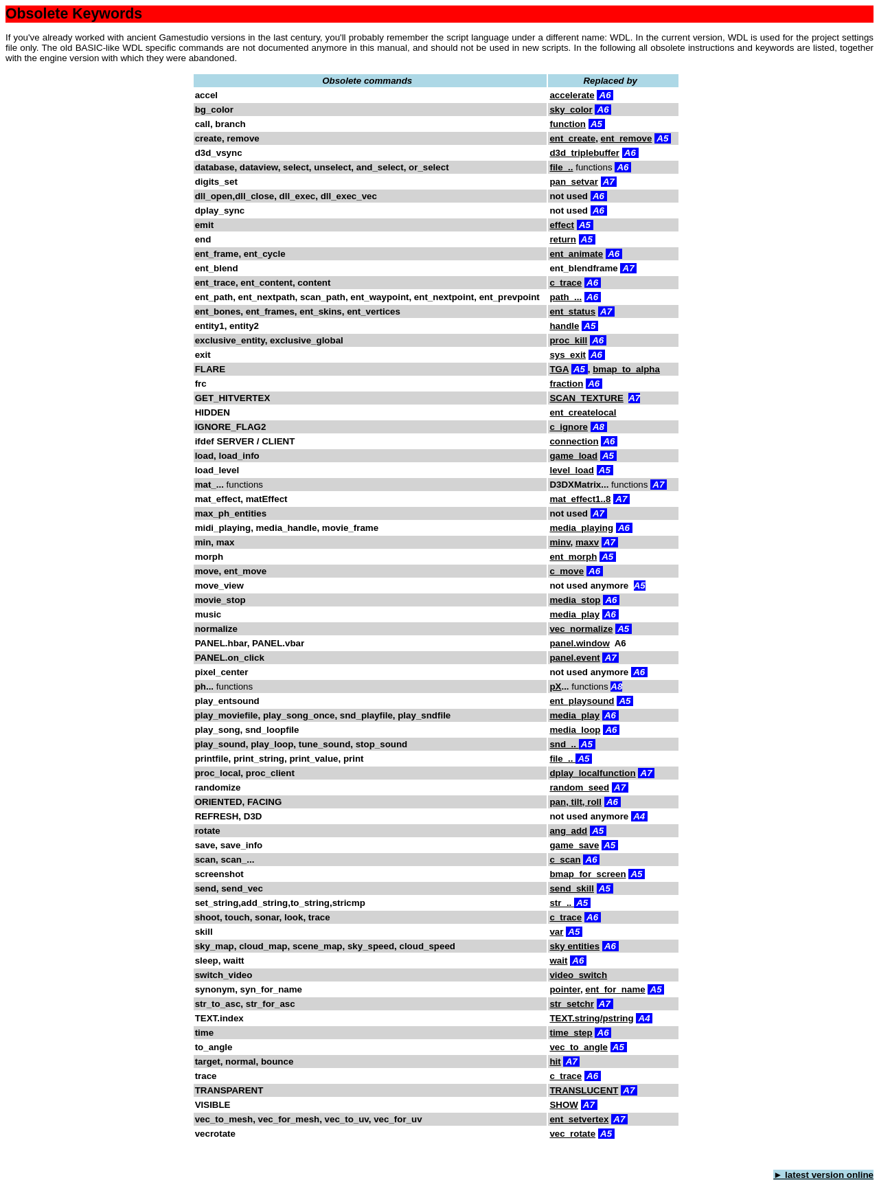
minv (559, 542)
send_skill (571, 888)
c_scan (564, 859)
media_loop (574, 730)
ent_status (572, 311)
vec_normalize (581, 629)
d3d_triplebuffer (584, 153)
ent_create (572, 138)
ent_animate (576, 254)
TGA (559, 369)
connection (573, 441)
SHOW (563, 1105)
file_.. (561, 167)
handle (564, 326)
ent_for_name (615, 989)
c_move (566, 571)
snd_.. (563, 744)
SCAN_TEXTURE (586, 398)
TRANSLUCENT (583, 1090)
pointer (564, 989)
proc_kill (568, 340)
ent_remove (626, 138)
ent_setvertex (578, 1119)
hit (554, 1061)
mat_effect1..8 (579, 499)
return (562, 239)
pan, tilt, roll (575, 802)
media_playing (581, 528)
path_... (565, 297)
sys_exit (567, 355)
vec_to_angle (578, 1047)
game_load (573, 456)
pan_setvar (573, 182)
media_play (574, 614)
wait (558, 960)
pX (555, 686)
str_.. (561, 903)
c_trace (565, 282)
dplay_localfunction (592, 773)
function (567, 124)
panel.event (574, 658)
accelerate (571, 95)
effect (561, 225)
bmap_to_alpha (626, 369)
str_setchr (571, 1004)
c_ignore (568, 427)
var (556, 932)
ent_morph (573, 557)
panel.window (579, 643)
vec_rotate (572, 1133)
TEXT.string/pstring (591, 1018)
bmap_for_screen (587, 874)
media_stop (574, 600)
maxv (587, 542)
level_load (571, 470)
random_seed (579, 787)
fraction (566, 383)
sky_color (570, 109)
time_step (570, 1033)
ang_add (568, 831)
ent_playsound (581, 701)
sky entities (574, 946)
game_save (574, 845)
